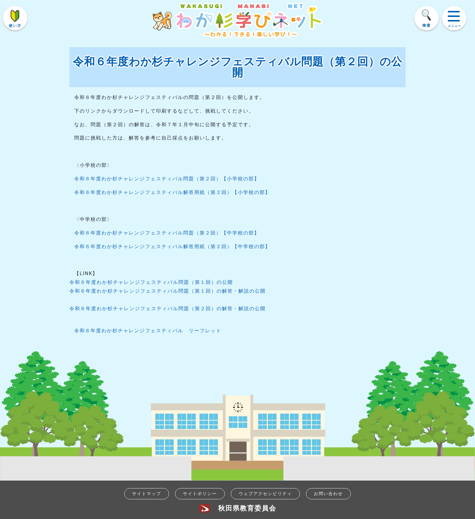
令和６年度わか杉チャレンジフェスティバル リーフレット (147, 330)
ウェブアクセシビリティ (265, 493)
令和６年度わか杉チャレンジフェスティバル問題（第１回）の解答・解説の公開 (167, 291)
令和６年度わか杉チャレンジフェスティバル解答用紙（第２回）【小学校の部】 (172, 192)
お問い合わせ (328, 493)
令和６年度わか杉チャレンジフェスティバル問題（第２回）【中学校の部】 (167, 233)
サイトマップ (146, 493)
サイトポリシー (200, 493)
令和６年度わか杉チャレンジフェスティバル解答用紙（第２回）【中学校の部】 (172, 246)
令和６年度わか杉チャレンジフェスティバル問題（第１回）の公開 (151, 282)
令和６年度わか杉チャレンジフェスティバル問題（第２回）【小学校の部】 (167, 179)
